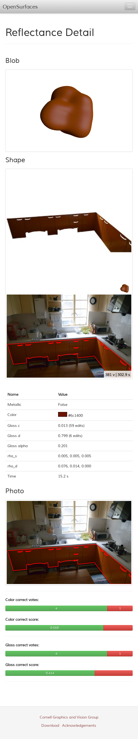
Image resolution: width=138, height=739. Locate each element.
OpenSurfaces (20, 6)
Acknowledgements (79, 725)
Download (50, 725)
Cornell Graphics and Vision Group (69, 717)
